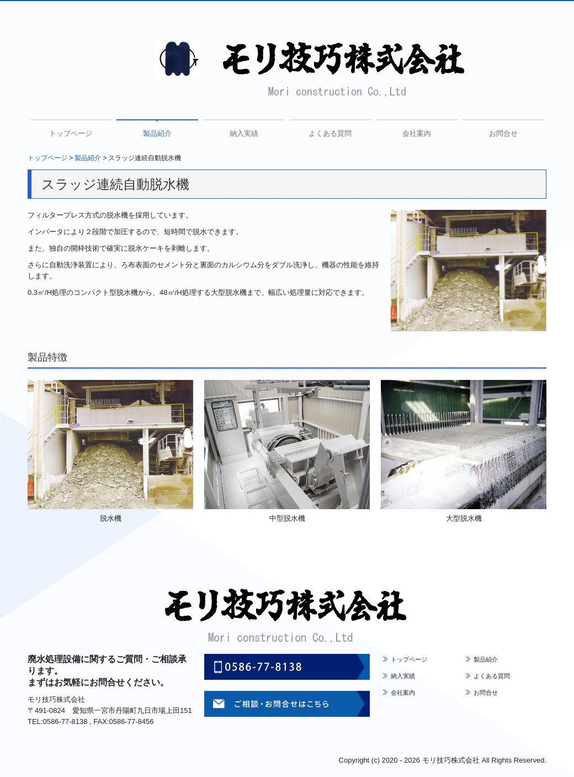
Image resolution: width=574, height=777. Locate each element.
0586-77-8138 (64, 721)
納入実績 (244, 133)
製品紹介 (157, 133)
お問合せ (503, 133)
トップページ (70, 133)
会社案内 (416, 133)
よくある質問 (330, 133)
